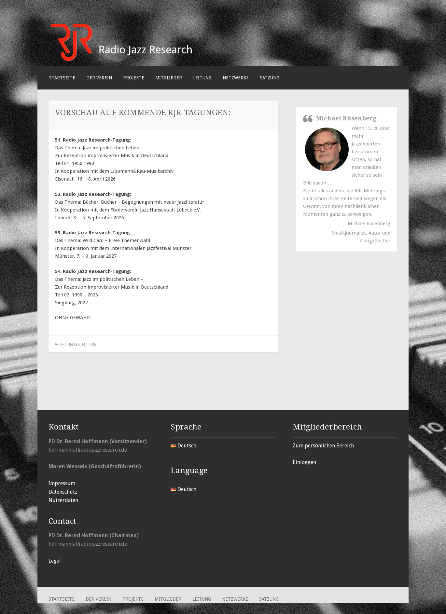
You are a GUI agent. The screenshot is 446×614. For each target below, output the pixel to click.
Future (89, 344)
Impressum (62, 483)
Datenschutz (63, 492)
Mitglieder (168, 77)
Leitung (202, 77)
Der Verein (99, 77)
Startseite (62, 77)
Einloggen (304, 462)
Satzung (269, 77)
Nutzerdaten (63, 500)
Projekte (133, 77)
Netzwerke (236, 77)
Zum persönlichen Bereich (323, 446)
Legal (55, 561)
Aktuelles (70, 344)
